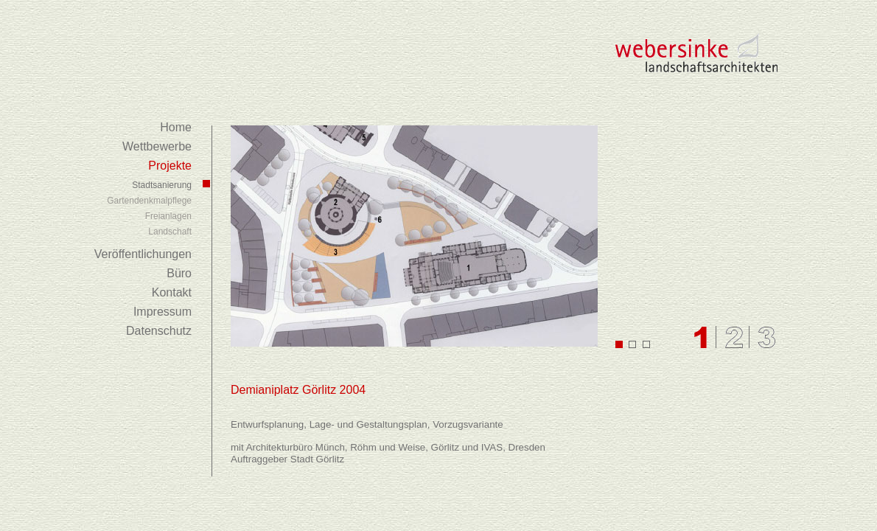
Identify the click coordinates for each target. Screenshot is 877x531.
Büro (179, 273)
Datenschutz (159, 330)
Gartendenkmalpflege (149, 200)
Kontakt (172, 292)
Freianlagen (168, 216)
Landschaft (170, 231)
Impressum (162, 311)
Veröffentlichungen (143, 254)
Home (176, 127)
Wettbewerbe (157, 146)
